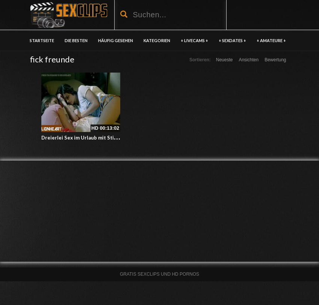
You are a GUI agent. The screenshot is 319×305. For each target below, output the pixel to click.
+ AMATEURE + (271, 40)
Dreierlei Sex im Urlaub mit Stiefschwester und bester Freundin (117, 138)
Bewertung (275, 59)
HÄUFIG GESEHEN (115, 40)
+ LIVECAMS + (194, 40)
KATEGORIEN (157, 40)
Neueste (224, 59)
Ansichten (249, 59)
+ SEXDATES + (232, 40)
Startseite (42, 40)
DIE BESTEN (76, 40)
